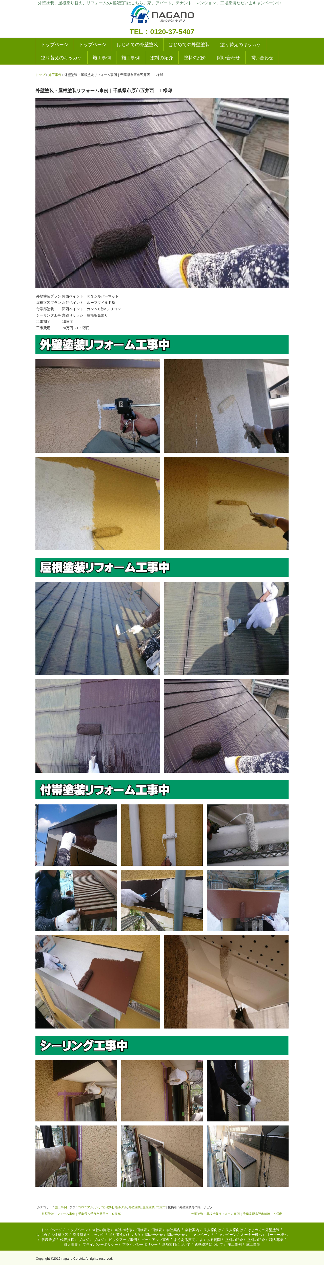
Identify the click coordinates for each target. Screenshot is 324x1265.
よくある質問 (184, 1239)
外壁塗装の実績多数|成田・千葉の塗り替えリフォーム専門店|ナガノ (162, 16)
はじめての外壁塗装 (137, 44)
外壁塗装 (135, 1207)
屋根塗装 (149, 1207)
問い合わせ (228, 57)
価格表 (141, 1230)
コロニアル (85, 1207)
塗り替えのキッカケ (240, 44)
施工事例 (102, 57)
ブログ (83, 1239)
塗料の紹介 (161, 57)
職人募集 (276, 1239)
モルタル (121, 1207)
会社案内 (173, 1230)
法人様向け (212, 1230)
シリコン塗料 (104, 1207)
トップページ (54, 44)
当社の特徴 (101, 1230)
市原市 (161, 1207)
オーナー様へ (251, 1234)
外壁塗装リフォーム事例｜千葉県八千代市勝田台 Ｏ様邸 (79, 1214)
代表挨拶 (49, 1239)
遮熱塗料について (176, 1244)
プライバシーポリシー (100, 1244)
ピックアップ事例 (123, 1239)
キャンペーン (200, 1234)
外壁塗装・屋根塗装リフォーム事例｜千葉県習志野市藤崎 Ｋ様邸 (238, 1214)
